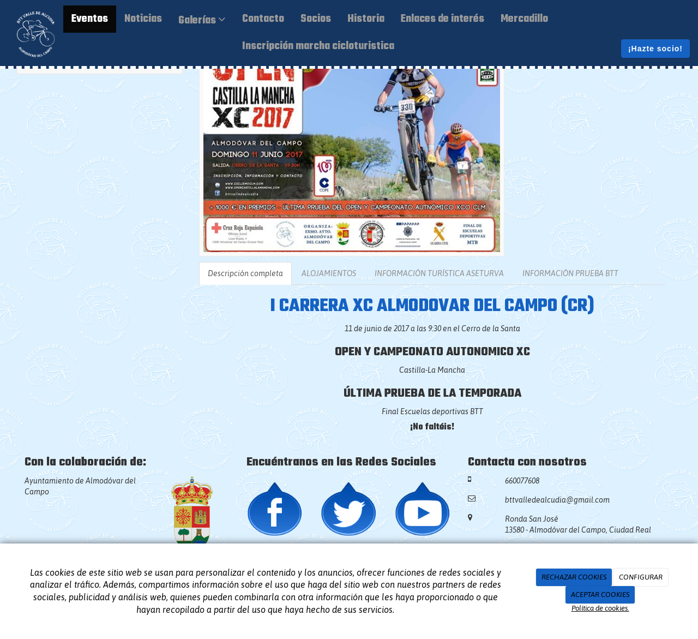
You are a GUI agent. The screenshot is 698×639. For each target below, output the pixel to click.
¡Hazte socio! (655, 48)
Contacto (263, 19)
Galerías (202, 21)
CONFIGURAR (641, 577)
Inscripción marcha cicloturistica (318, 46)
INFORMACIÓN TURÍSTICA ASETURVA (439, 273)
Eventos (89, 19)
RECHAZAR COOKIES (574, 577)
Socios (315, 19)
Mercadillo (524, 19)
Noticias (143, 19)
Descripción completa (245, 273)
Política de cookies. (600, 608)
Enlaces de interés (442, 19)
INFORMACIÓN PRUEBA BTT (570, 273)
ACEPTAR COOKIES (600, 594)
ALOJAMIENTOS (329, 273)
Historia (365, 19)
